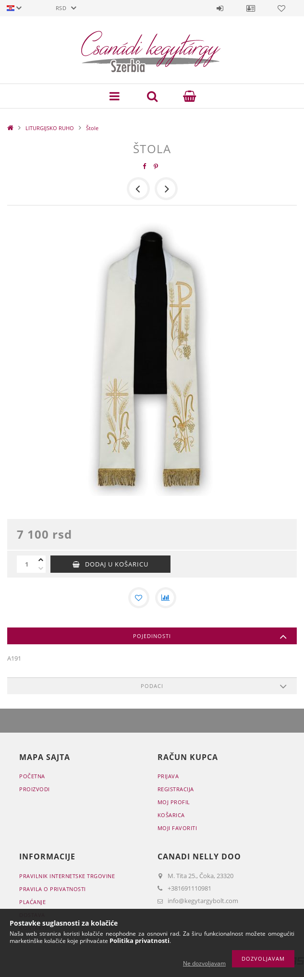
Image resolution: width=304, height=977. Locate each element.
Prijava (220, 8)
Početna (32, 776)
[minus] (41, 568)
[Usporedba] (165, 597)
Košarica (171, 815)
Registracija (176, 789)
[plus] (41, 559)
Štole (92, 128)
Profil (251, 8)
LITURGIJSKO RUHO (49, 128)
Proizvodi (34, 789)
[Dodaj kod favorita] (138, 597)
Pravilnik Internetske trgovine (67, 876)
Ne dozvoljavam (204, 963)
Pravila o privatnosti (52, 889)
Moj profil (174, 802)
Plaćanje (32, 901)
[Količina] (26, 564)
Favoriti (281, 8)
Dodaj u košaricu (116, 564)
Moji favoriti (177, 828)
